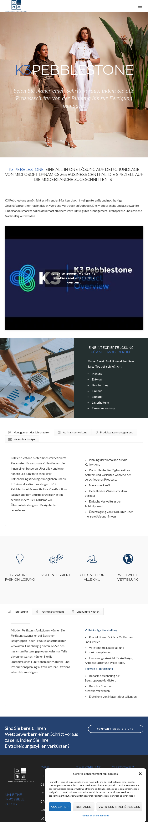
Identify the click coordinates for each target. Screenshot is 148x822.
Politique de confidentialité (95, 815)
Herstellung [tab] (20, 611)
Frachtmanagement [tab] (52, 611)
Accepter (60, 807)
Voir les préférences (119, 807)
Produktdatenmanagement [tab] (116, 432)
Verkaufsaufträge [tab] (24, 439)
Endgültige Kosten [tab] (88, 611)
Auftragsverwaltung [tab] (74, 432)
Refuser (83, 807)
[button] (140, 774)
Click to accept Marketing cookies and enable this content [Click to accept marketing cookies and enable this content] (74, 278)
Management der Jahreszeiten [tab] (31, 432)
